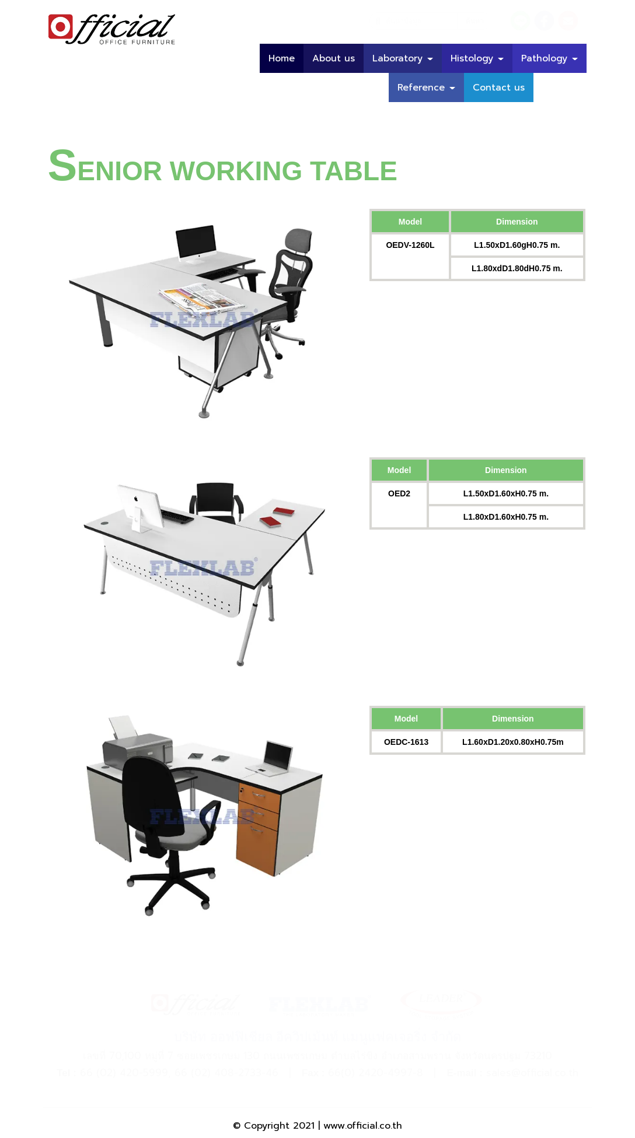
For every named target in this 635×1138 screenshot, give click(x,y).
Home (281, 58)
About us (333, 58)
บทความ (560, 87)
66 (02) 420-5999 (124, 1072)
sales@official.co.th (532, 1072)
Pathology (549, 58)
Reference (426, 87)
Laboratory (402, 58)
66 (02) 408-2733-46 (226, 1072)
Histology (477, 58)
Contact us (499, 87)
